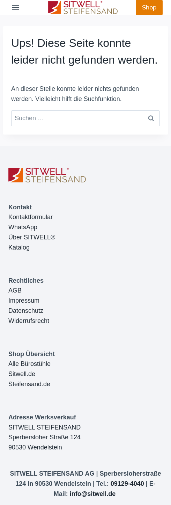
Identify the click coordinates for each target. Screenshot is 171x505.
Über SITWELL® (31, 237)
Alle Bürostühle (29, 363)
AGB (15, 290)
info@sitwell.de (93, 493)
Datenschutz (25, 310)
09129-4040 (127, 483)
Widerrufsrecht (28, 320)
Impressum (23, 300)
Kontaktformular (30, 217)
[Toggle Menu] (15, 7)
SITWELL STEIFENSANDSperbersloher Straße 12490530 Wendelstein (44, 437)
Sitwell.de (21, 373)
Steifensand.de (29, 384)
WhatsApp (22, 227)
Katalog (19, 247)
